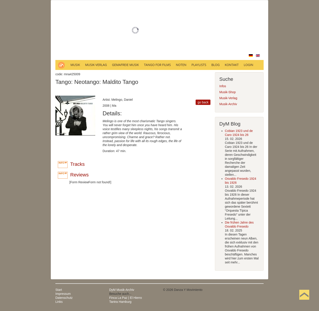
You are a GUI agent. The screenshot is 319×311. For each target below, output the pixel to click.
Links (59, 301)
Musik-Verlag (228, 98)
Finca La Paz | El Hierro (125, 297)
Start (58, 290)
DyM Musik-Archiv (121, 290)
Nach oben (304, 301)
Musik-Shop (227, 92)
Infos (222, 86)
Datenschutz (64, 297)
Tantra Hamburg (120, 301)
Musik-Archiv (228, 104)
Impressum (63, 294)
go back (203, 102)
